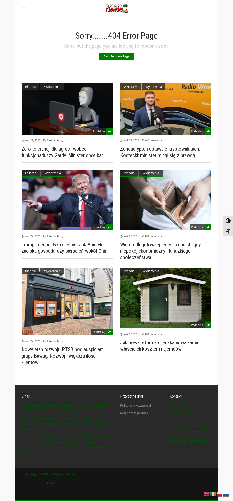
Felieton (30, 173)
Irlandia (30, 87)
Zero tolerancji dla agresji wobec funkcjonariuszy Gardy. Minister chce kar (62, 152)
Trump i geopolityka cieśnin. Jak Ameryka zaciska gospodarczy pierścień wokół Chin (64, 248)
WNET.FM (130, 87)
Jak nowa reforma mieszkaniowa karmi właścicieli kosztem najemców (159, 346)
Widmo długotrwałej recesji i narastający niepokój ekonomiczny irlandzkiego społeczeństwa (160, 251)
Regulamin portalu (134, 413)
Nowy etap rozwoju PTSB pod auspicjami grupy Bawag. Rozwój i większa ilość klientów (63, 355)
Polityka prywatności (135, 405)
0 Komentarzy (55, 140)
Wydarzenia (52, 87)
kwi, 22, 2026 (32, 140)
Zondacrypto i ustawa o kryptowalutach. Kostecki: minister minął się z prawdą (160, 152)
